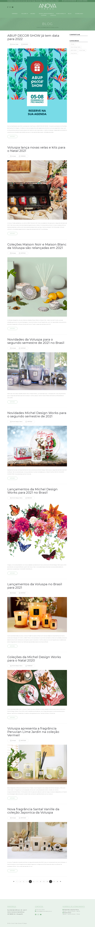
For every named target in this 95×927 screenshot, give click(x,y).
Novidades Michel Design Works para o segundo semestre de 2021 (36, 414)
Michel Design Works (16, 421)
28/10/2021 (24, 44)
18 (57, 881)
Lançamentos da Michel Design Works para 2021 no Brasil (32, 490)
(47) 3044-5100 (40, 909)
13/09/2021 (22, 156)
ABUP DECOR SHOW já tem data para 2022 (33, 37)
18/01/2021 (28, 498)
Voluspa (13, 156)
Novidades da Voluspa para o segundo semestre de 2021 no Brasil (35, 341)
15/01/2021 (22, 592)
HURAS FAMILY (60, 13)
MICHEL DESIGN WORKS (45, 13)
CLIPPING (43, 15)
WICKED (32, 13)
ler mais (12, 136)
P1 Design (24, 923)
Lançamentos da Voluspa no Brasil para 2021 (34, 585)
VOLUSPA (24, 13)
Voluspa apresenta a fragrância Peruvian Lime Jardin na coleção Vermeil (33, 731)
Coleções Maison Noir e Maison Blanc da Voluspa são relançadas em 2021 (37, 246)
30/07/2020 (22, 740)
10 (47, 881)
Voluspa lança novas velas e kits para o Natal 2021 (36, 149)
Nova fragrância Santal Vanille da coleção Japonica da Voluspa (33, 810)
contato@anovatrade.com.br (44, 911)
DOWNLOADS (79, 13)
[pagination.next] (60, 881)
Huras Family (74, 53)
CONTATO (53, 15)
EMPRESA (15, 13)
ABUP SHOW (74, 50)
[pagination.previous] (13, 881)
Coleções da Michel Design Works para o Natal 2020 (34, 658)
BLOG (69, 13)
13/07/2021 (22, 253)
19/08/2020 (28, 665)
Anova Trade (14, 44)
